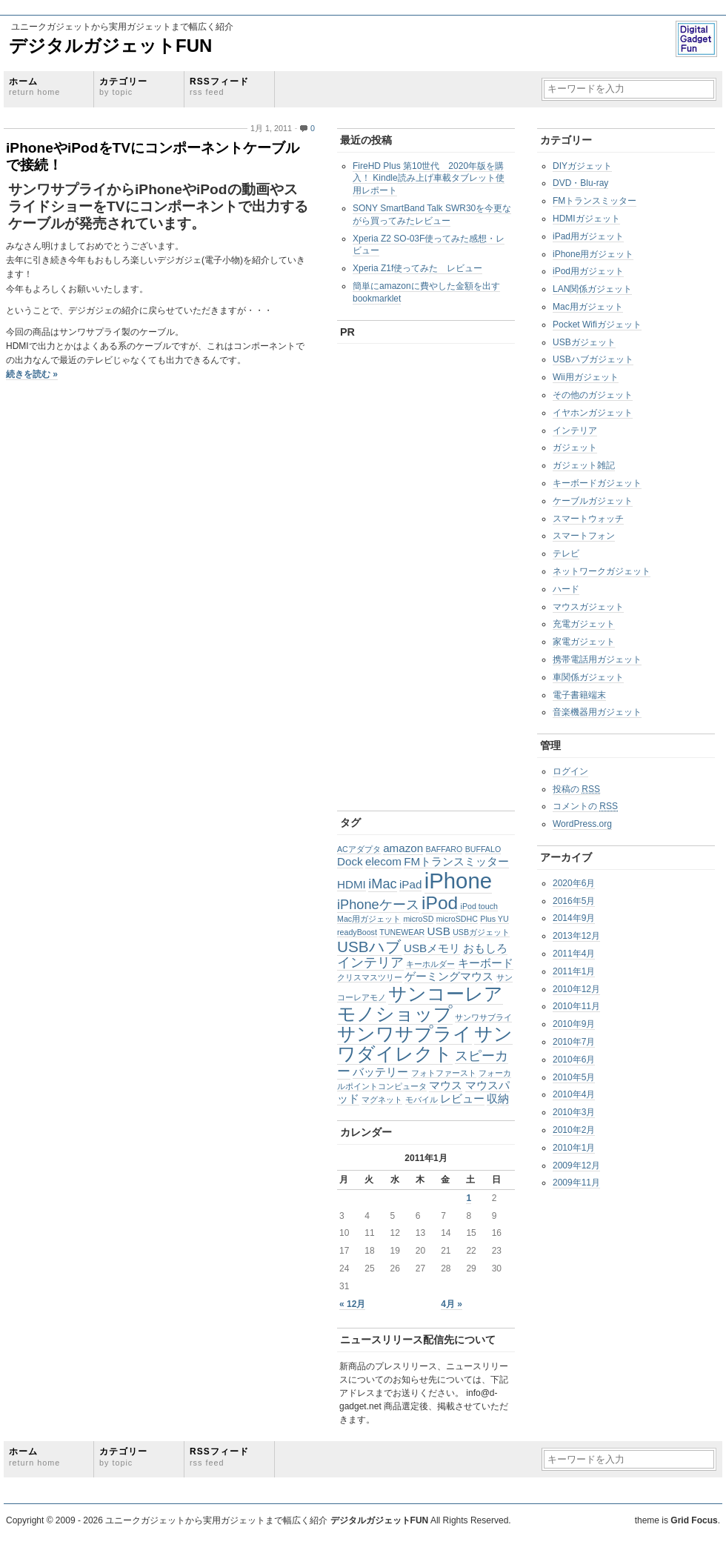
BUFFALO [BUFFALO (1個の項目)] (483, 849)
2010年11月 (576, 1006)
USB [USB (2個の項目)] (438, 931)
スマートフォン (584, 536)
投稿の (576, 789)
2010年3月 (574, 1112)
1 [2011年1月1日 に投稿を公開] (468, 1198)
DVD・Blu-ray (580, 183)
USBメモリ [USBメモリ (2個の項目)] (432, 948)
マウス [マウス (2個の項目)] (445, 1085)
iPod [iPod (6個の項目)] (440, 903)
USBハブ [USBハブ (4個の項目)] (369, 946)
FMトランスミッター (594, 201)
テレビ (566, 553)
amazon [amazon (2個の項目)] (403, 848)
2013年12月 (576, 936)
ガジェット (575, 447)
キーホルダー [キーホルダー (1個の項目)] (430, 964)
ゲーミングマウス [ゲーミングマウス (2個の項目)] (448, 976)
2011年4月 (574, 953)
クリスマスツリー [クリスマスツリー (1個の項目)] (369, 977)
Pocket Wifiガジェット (597, 324)
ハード (566, 589)
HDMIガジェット (586, 218)
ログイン (570, 771)
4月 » (451, 1304)
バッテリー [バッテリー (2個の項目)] (380, 1071)
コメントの (585, 806)
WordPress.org (582, 824)
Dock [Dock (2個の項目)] (350, 861)
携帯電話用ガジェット (597, 659)
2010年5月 (574, 1077)
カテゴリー (123, 86)
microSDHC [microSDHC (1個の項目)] (457, 918)
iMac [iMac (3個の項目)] (382, 883)
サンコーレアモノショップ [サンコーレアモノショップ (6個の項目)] (420, 1004)
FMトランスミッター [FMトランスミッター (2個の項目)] (456, 861)
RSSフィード (219, 86)
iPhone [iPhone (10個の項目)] (458, 880)
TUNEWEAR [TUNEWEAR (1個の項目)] (401, 932)
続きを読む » (32, 374)
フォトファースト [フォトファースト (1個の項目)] (443, 1072)
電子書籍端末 (579, 695)
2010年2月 (574, 1130)
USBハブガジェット (593, 359)
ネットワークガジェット (601, 571)
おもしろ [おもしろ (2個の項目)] (485, 948)
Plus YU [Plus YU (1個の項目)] (494, 918)
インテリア (575, 430)
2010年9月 (574, 1024)
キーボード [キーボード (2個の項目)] (485, 963)
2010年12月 (576, 989)
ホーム (34, 86)
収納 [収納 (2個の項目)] (498, 1098)
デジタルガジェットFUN (110, 46)
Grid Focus (693, 1520)
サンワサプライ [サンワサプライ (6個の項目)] (404, 1034)
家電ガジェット (584, 641)
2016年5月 (574, 901)
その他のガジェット (593, 395)
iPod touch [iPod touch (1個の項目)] (479, 906)
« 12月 (352, 1304)
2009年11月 (576, 1182)
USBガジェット (584, 342)
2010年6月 (574, 1059)
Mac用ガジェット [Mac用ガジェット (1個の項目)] (369, 918)
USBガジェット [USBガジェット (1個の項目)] (481, 932)
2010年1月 (574, 1148)
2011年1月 (574, 971)
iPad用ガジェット (588, 236)
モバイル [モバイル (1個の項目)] (421, 1099)
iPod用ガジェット (588, 271)
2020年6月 (574, 883)
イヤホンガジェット (593, 413)
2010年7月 (574, 1042)
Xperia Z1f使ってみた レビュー (417, 268)
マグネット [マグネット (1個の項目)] (382, 1099)
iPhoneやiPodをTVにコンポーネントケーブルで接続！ (152, 156)
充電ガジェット (584, 624)
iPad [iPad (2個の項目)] (410, 884)
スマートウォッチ (588, 518)
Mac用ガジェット (588, 307)
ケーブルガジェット (593, 501)
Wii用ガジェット (586, 377)
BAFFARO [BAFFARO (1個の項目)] (444, 849)
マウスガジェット (588, 607)
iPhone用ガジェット (593, 254)
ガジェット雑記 (584, 465)
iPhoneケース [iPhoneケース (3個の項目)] (378, 904)
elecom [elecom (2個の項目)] (383, 861)
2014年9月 (574, 918)
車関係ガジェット (588, 677)
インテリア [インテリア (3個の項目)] (370, 962)
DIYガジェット (582, 166)
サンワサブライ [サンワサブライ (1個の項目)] (483, 1017)
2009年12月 (576, 1165)
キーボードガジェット (597, 483)
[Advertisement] (383, 573)
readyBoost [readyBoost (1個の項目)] (357, 932)
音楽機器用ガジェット (597, 712)
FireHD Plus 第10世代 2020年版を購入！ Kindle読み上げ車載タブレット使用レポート (428, 178)
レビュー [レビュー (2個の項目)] (462, 1098)
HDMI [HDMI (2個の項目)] (351, 884)
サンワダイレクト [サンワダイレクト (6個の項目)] (425, 1044)
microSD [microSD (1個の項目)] (418, 918)
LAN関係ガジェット (592, 289)
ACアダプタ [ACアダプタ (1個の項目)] (359, 849)
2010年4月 (574, 1094)
